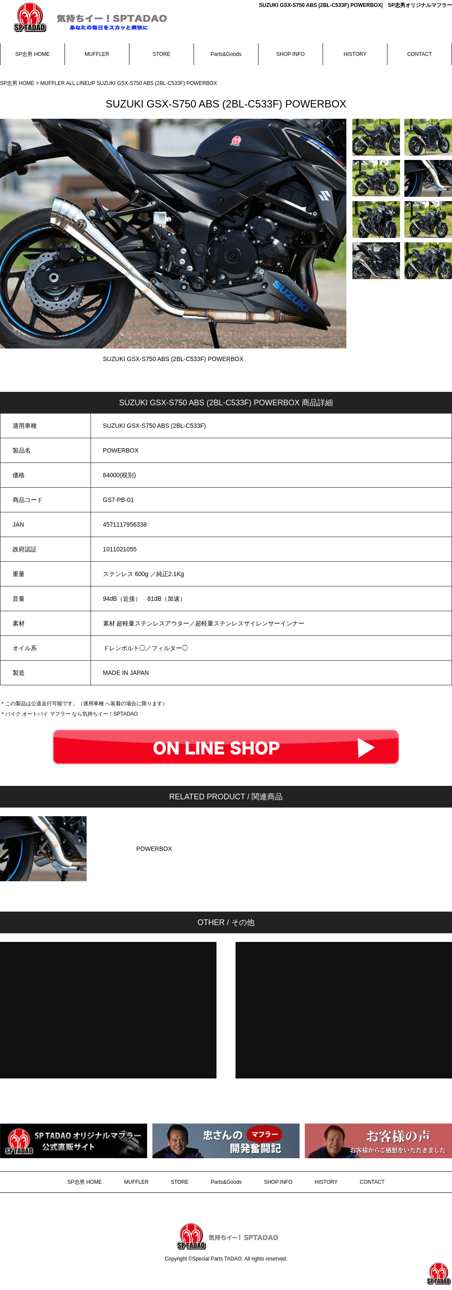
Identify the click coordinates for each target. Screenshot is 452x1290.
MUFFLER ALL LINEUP (68, 83)
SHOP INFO (290, 54)
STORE (161, 54)
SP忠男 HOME (32, 54)
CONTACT (419, 54)
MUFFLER (97, 54)
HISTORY (355, 54)
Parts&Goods (225, 54)
